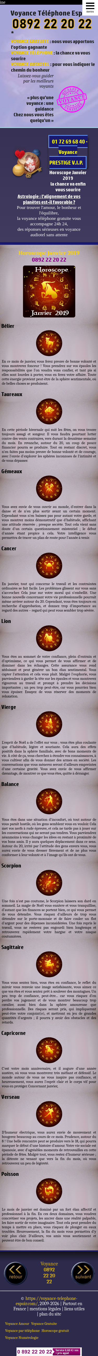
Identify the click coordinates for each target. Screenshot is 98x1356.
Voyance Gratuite (44, 1323)
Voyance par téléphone (22, 1330)
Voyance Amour (17, 1323)
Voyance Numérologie (21, 1337)
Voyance (49, 1264)
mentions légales (45, 1308)
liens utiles (74, 1308)
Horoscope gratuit (55, 1330)
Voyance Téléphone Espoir (50, 13)
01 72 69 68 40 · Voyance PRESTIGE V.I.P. (68, 152)
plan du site (50, 1314)
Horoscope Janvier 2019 (49, 253)
